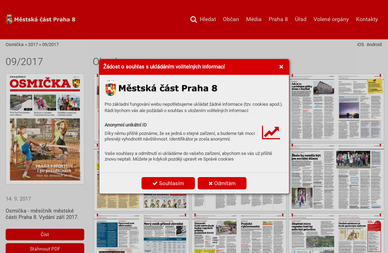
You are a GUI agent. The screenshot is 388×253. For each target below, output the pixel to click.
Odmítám (222, 183)
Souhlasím (168, 183)
